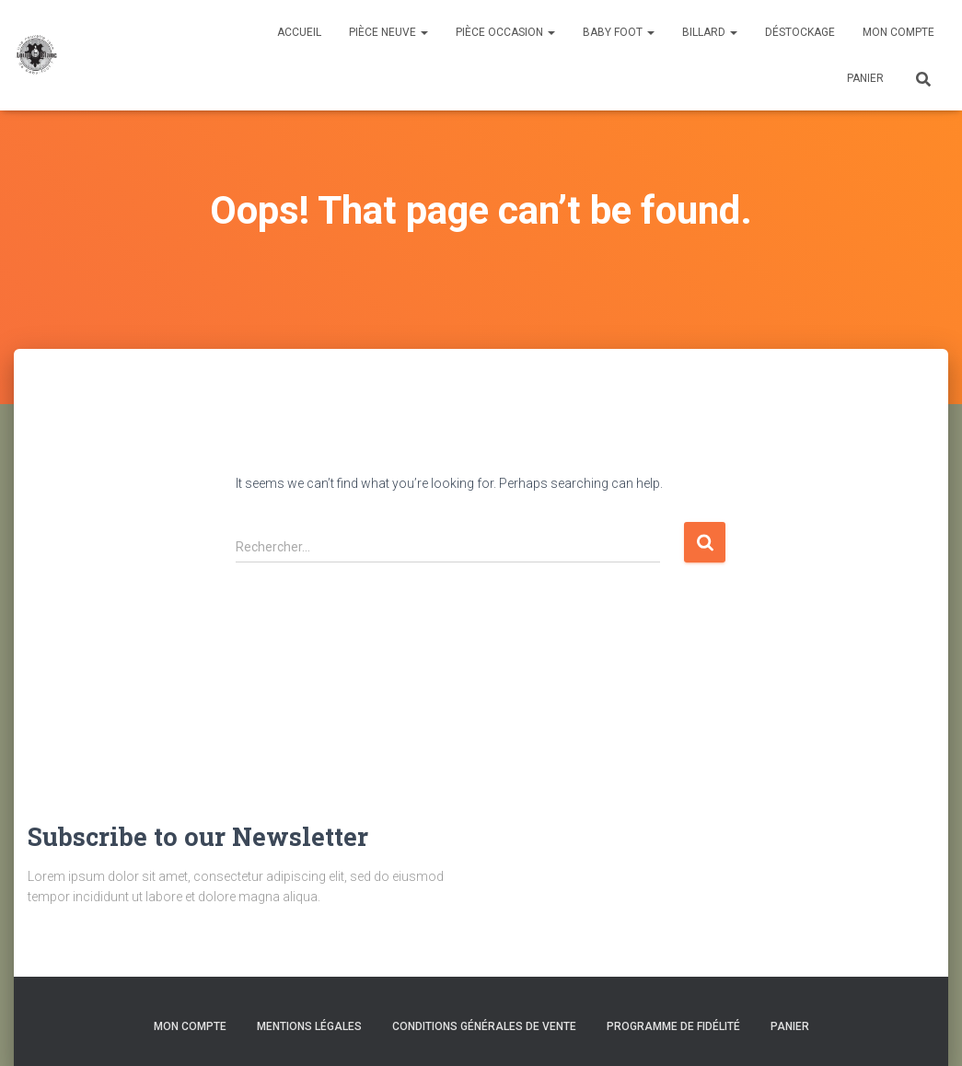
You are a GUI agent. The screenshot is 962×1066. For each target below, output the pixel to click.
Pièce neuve (388, 32)
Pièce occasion (505, 32)
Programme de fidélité (673, 1026)
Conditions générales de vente (484, 1026)
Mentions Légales (309, 1026)
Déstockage (800, 32)
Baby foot (619, 32)
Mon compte (898, 32)
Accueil (299, 32)
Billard (709, 32)
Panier (865, 78)
